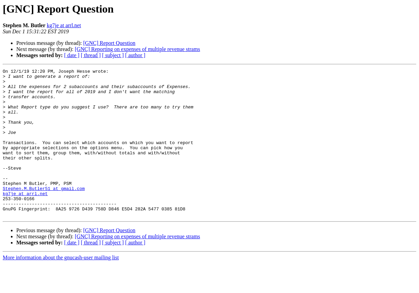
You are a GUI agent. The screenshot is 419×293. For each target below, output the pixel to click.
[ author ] (135, 55)
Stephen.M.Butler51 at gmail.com (44, 213)
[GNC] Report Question (109, 43)
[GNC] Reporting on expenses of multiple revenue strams (137, 49)
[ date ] (71, 55)
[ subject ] (113, 55)
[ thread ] (91, 55)
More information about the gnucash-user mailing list (61, 287)
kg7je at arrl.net (64, 25)
